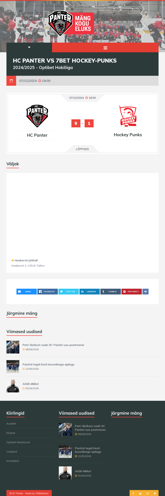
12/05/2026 (32, 368)
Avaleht (11, 423)
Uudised (11, 451)
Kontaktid (12, 460)
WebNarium (42, 493)
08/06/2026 (32, 349)
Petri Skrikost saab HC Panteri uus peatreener (53, 345)
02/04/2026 (32, 388)
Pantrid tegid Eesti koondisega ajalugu (48, 364)
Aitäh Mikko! (31, 384)
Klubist (10, 433)
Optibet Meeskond (18, 442)
